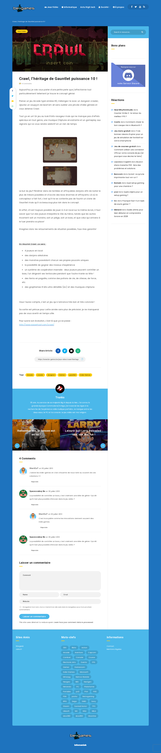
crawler (40, 375)
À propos (118, 7)
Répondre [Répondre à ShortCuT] (34, 482)
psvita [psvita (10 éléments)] (74, 696)
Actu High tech (87, 7)
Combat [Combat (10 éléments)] (67, 657)
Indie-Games (85, 375)
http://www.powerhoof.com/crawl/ (36, 324)
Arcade (30, 375)
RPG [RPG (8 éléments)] (65, 701)
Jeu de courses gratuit (125, 146)
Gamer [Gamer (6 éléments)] (66, 667)
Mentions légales (114, 649)
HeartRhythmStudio (123, 110)
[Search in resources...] (128, 32)
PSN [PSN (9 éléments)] (64, 696)
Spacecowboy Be (37, 491)
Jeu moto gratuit (122, 131)
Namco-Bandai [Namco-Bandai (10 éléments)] (82, 677)
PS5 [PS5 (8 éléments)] (95, 691)
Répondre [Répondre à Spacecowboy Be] (34, 505)
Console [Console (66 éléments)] (79, 657)
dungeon (51, 375)
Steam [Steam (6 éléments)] (66, 706)
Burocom (118, 174)
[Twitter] (136, 7)
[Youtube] (140, 7)
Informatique (69, 7)
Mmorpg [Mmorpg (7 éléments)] (66, 677)
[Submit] (142, 32)
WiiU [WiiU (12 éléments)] (84, 711)
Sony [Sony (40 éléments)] (93, 701)
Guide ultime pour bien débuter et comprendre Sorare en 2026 (128, 213)
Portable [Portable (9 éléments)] (67, 691)
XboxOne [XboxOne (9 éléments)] (92, 716)
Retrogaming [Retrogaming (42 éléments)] (88, 696)
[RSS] (144, 7)
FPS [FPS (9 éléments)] (93, 662)
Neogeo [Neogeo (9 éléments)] (66, 682)
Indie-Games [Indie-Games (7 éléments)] (69, 672)
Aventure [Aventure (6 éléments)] (79, 652)
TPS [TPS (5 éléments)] (93, 706)
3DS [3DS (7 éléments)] (64, 647)
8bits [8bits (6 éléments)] (74, 647)
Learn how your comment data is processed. (73, 622)
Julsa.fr (19, 649)
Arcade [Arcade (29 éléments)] (66, 652)
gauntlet (72, 375)
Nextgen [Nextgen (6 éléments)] (87, 682)
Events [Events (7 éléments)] (84, 662)
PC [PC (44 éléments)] (77, 686)
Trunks (60, 397)
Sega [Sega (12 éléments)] (74, 701)
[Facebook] (131, 7)
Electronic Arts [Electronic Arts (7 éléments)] (69, 662)
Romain (117, 183)
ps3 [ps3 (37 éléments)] (77, 691)
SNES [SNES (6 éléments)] (84, 701)
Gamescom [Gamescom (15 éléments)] (80, 667)
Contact (110, 646)
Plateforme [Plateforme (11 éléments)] (89, 686)
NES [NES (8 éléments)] (77, 682)
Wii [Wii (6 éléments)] (76, 711)
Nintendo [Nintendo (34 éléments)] (67, 686)
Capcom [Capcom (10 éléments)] (92, 652)
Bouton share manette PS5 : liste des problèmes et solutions (128, 165)
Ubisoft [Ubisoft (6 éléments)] (66, 711)
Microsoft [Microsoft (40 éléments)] (84, 672)
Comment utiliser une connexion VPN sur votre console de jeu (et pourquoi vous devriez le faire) (129, 153)
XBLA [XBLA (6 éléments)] (94, 711)
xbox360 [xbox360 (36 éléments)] (66, 716)
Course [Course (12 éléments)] (92, 657)
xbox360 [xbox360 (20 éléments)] (79, 716)
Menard (117, 209)
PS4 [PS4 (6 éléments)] (86, 691)
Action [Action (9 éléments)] (84, 647)
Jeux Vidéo (51, 7)
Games (62, 375)
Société (104, 7)
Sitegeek (20, 646)
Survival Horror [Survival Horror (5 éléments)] (80, 706)
